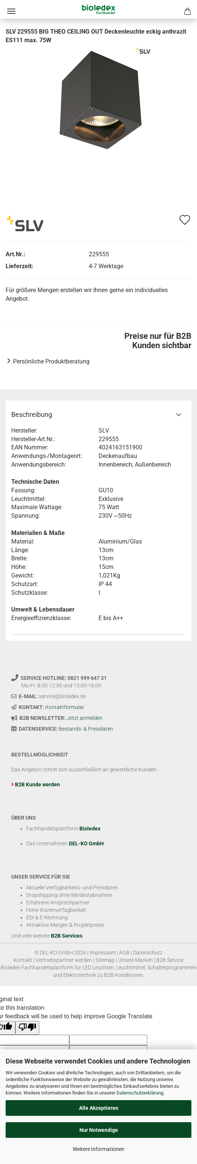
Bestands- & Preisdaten (86, 729)
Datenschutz (148, 953)
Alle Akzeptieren (98, 1108)
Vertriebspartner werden (64, 960)
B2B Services (66, 936)
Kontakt (22, 960)
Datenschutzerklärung (139, 1093)
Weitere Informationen (98, 1149)
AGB (124, 953)
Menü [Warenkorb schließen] (11, 11)
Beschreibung (31, 414)
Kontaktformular (64, 707)
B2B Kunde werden (37, 784)
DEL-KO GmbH (86, 843)
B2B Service (170, 960)
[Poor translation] (27, 1028)
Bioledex (89, 829)
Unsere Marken (135, 960)
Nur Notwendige (98, 1130)
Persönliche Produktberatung (51, 361)
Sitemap (105, 960)
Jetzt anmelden (85, 718)
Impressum (103, 953)
